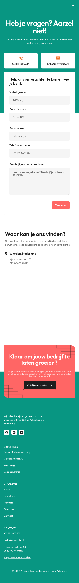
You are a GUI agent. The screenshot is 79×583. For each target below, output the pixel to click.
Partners (8, 502)
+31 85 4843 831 (12, 533)
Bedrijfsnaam (17, 109)
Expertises (9, 496)
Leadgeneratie (12, 472)
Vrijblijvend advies (37, 385)
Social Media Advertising (17, 452)
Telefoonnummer (19, 145)
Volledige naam (18, 92)
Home (7, 489)
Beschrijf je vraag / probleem (26, 164)
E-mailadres (16, 128)
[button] (72, 6)
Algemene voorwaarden (17, 557)
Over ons (9, 509)
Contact (8, 516)
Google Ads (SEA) (13, 458)
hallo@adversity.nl (14, 540)
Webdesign (10, 465)
